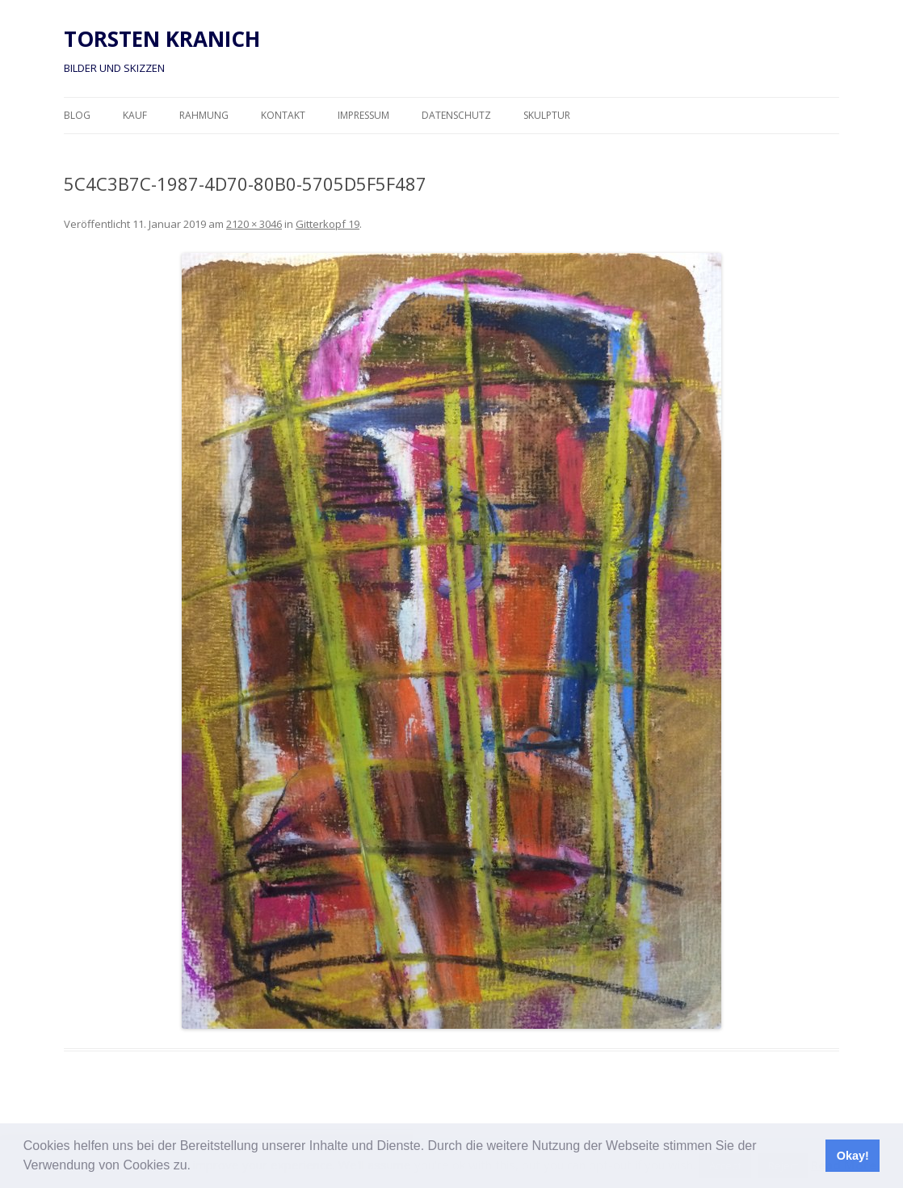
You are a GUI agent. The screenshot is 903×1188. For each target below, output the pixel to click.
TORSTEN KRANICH (162, 38)
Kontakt (283, 115)
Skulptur (546, 115)
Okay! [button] (853, 1155)
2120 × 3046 (254, 224)
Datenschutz (456, 115)
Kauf (135, 115)
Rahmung (204, 115)
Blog (77, 115)
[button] (196, 1167)
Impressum (363, 115)
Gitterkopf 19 (327, 224)
